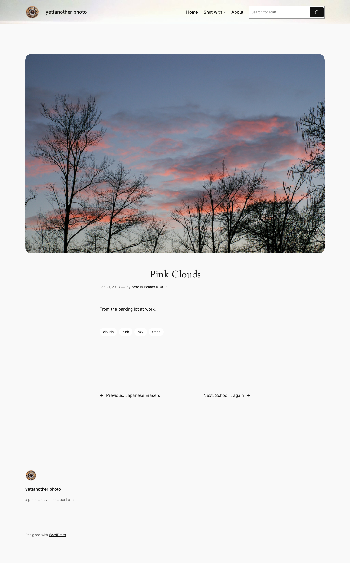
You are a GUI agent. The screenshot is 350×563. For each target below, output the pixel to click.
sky (140, 332)
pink (125, 332)
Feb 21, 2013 (110, 287)
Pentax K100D (155, 287)
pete (135, 287)
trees (156, 332)
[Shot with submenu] (224, 12)
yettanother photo (66, 12)
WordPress (57, 535)
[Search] (317, 12)
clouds (108, 332)
